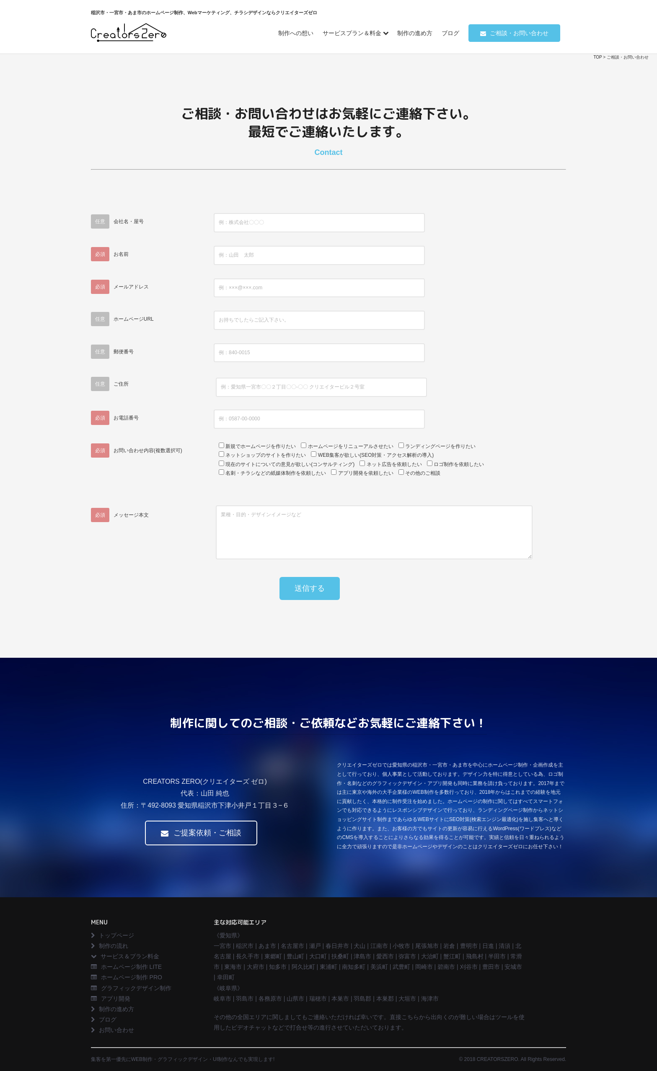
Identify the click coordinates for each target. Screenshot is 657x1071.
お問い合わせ (112, 1030)
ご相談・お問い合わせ (514, 33)
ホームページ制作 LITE (126, 966)
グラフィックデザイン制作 (131, 988)
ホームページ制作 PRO (126, 977)
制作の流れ (109, 945)
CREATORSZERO (497, 1059)
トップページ (112, 935)
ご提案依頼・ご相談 (201, 833)
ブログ (450, 33)
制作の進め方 (414, 33)
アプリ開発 (110, 998)
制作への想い (295, 33)
